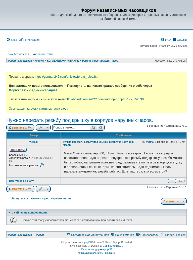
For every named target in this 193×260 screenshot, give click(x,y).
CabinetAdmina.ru (113, 245)
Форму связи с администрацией (33, 90)
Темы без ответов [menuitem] (17, 54)
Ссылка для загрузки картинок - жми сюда (38, 108)
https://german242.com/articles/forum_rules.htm (67, 76)
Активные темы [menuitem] (43, 54)
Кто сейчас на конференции (28, 212)
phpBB (88, 242)
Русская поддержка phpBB (96, 249)
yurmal (33, 142)
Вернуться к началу (21, 181)
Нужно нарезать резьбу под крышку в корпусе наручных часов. (79, 120)
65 (25, 155)
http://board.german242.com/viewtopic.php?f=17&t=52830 (104, 99)
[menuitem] (11, 40)
